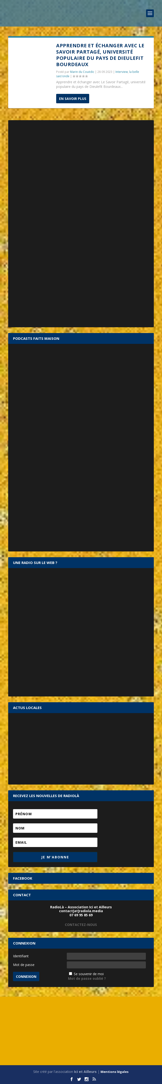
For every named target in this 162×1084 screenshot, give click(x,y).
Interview (121, 72)
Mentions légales (114, 1072)
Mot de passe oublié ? (87, 978)
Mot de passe (23, 964)
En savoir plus (72, 98)
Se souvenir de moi (89, 974)
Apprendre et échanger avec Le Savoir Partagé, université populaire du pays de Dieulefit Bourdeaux (100, 55)
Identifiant (21, 956)
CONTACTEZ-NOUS (81, 924)
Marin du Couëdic (82, 72)
